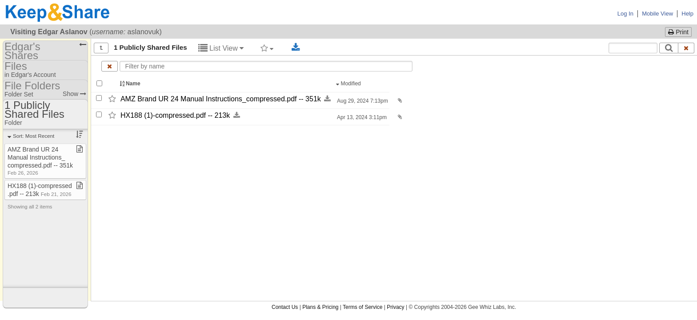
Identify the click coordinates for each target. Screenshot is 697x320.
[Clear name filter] (109, 66)
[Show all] (101, 48)
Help (687, 13)
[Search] (668, 48)
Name (131, 83)
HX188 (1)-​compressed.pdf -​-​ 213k (175, 115)
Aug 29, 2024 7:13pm (362, 101)
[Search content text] (633, 48)
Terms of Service (362, 307)
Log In (625, 13)
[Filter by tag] (267, 48)
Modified (349, 83)
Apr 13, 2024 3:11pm (361, 117)
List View (221, 48)
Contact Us (285, 307)
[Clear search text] (686, 48)
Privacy (395, 307)
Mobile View (657, 13)
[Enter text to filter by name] (266, 66)
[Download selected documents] (296, 47)
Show (74, 93)
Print (678, 32)
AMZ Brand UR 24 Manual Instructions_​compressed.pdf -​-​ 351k (220, 99)
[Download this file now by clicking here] (327, 99)
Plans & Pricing (320, 307)
